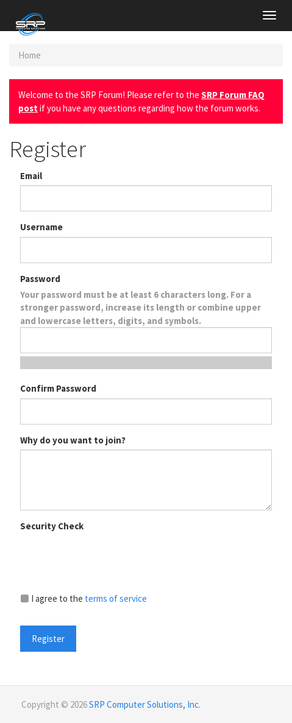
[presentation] (112, 559)
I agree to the (83, 598)
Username (41, 227)
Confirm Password (58, 388)
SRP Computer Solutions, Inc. (145, 704)
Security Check (52, 526)
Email (31, 176)
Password (40, 278)
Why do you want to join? (73, 440)
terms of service (116, 598)
